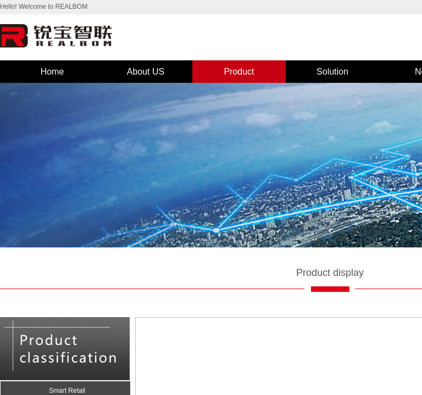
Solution (332, 71)
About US (145, 71)
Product (239, 71)
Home (52, 71)
